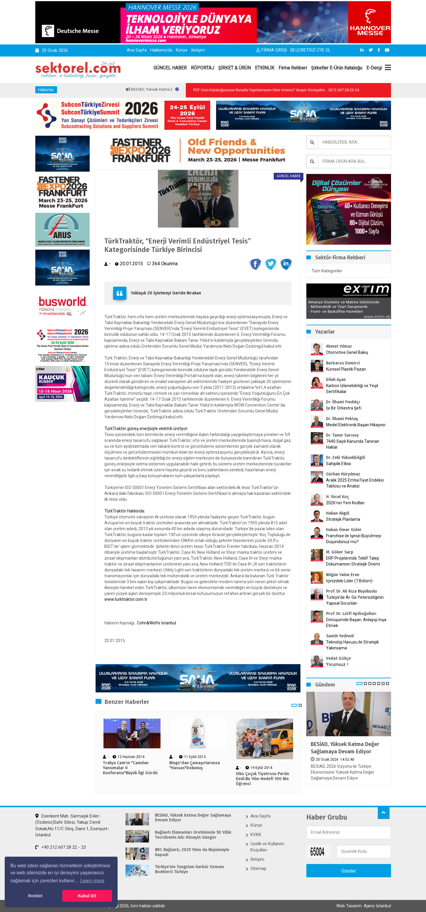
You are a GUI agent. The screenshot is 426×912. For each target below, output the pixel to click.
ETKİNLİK (264, 68)
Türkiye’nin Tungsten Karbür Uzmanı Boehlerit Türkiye (189, 869)
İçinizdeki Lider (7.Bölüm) (349, 580)
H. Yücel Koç (337, 496)
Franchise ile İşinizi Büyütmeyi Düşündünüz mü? (353, 538)
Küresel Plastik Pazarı (346, 369)
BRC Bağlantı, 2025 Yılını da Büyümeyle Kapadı (192, 852)
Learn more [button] (92, 880)
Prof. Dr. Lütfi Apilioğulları (351, 613)
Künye (182, 50)
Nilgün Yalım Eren (342, 574)
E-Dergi (374, 68)
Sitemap (258, 868)
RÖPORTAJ (202, 68)
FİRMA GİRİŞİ (271, 50)
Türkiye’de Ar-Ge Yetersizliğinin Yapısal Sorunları (355, 600)
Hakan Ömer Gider (344, 529)
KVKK (255, 834)
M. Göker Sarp (339, 552)
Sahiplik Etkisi (338, 463)
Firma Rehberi (292, 68)
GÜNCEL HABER (170, 68)
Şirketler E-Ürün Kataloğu (336, 68)
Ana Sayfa (137, 50)
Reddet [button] (35, 895)
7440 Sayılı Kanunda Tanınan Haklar (352, 444)
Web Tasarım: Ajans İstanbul (363, 905)
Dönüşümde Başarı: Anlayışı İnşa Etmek (356, 622)
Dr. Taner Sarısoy (342, 435)
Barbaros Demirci (343, 363)
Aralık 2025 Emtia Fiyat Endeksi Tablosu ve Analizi (355, 483)
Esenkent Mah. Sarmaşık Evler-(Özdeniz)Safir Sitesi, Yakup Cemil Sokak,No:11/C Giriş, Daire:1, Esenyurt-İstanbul (72, 825)
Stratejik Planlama (343, 519)
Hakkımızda (161, 50)
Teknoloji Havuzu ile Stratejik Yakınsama (352, 645)
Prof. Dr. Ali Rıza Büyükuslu (351, 591)
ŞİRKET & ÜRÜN (234, 68)
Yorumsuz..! (337, 664)
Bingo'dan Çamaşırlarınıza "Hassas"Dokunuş (194, 765)
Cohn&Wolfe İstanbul (156, 623)
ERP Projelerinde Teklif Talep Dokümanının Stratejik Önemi (353, 561)
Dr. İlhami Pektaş (342, 418)
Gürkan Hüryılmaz (343, 474)
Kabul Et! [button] (87, 895)
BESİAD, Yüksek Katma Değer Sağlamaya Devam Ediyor (345, 748)
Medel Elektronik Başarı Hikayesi (355, 424)
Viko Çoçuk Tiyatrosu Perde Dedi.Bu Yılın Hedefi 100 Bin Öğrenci (262, 779)
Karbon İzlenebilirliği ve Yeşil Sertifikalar (352, 388)
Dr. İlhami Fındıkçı (343, 401)
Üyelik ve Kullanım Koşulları (267, 847)
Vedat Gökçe (338, 658)
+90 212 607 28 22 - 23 (60, 847)
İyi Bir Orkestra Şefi (343, 408)
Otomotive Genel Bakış (347, 352)
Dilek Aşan (336, 379)
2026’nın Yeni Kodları (345, 502)
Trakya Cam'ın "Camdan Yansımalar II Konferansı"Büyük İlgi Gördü (130, 768)
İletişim (198, 50)
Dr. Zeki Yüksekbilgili (345, 457)
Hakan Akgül (337, 513)
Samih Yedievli (340, 636)
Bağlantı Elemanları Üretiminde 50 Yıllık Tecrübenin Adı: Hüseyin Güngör (193, 835)
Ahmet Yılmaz (339, 346)
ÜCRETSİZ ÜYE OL (310, 50)
